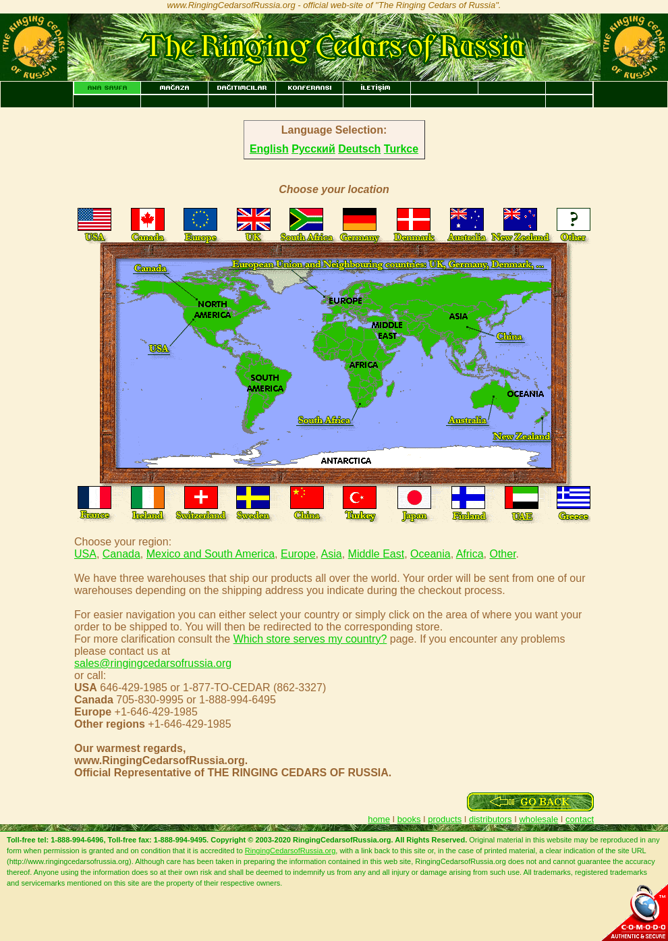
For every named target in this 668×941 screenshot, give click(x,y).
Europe (298, 554)
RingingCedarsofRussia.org (290, 850)
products (445, 819)
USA (85, 554)
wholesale (538, 819)
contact (579, 819)
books (409, 819)
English (269, 149)
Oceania (430, 554)
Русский (313, 149)
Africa (470, 554)
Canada (121, 554)
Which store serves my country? (310, 639)
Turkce (401, 149)
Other (502, 554)
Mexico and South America (210, 554)
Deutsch (359, 149)
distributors (490, 819)
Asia (331, 554)
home (379, 819)
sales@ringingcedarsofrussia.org (152, 663)
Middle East (376, 554)
